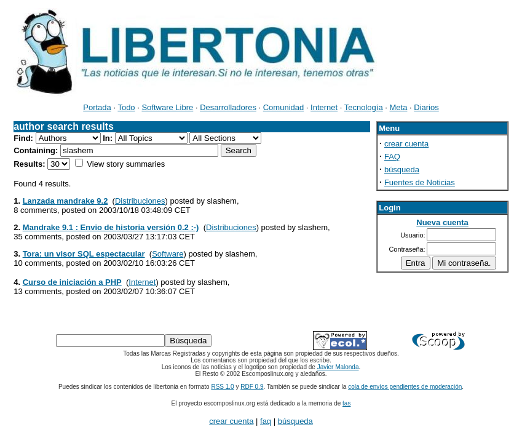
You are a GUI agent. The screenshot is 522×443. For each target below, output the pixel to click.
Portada (97, 107)
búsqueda (401, 169)
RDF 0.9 (251, 386)
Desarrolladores (228, 107)
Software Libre (167, 107)
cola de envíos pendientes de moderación (405, 386)
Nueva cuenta (442, 222)
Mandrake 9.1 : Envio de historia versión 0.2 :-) (111, 227)
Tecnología (363, 107)
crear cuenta (406, 143)
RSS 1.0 (222, 386)
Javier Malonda (338, 367)
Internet (324, 107)
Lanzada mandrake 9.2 (65, 201)
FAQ (392, 156)
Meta (399, 107)
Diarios (426, 107)
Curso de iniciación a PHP (72, 282)
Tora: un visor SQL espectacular (84, 253)
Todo (126, 107)
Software (167, 253)
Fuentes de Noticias (419, 182)
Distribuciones (140, 201)
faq (265, 421)
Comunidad (283, 107)
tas (346, 403)
